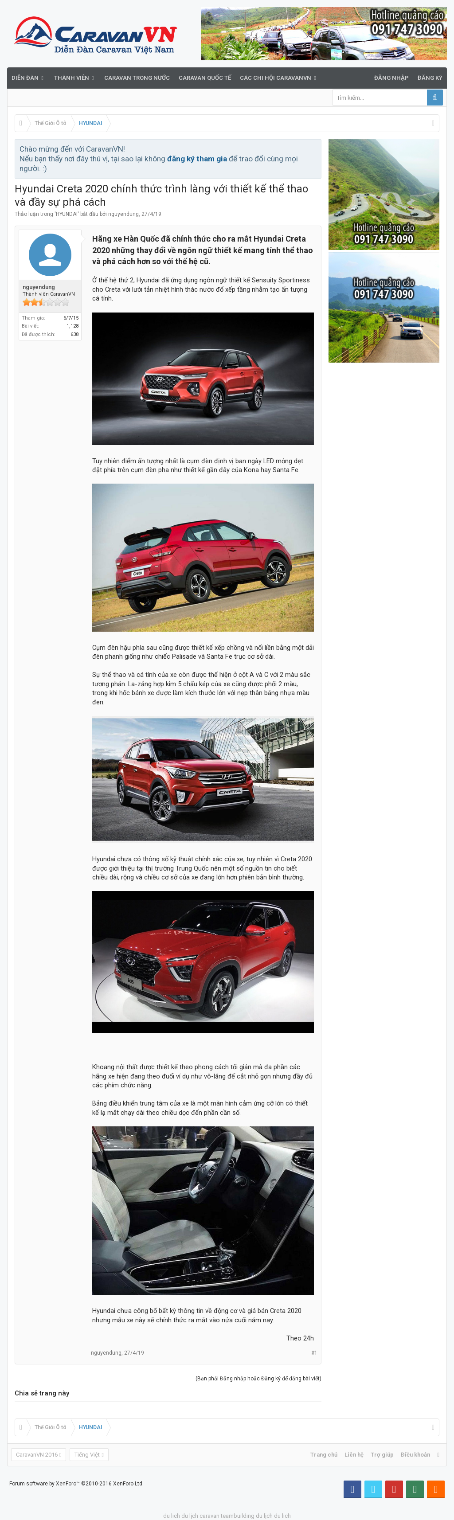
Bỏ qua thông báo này (315, 148)
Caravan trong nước (137, 77)
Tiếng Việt (87, 1454)
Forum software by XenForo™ (76, 1484)
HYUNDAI (67, 214)
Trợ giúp (382, 1454)
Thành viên (71, 77)
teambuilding (237, 1515)
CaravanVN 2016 (37, 1454)
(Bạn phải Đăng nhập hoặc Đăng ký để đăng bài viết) (258, 1378)
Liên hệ (354, 1454)
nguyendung (123, 214)
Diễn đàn (25, 77)
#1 (314, 1353)
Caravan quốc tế (205, 77)
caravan (209, 1515)
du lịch (189, 1515)
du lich (171, 1515)
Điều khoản (415, 1454)
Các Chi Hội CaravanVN (275, 77)
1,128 (72, 326)
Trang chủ (323, 1454)
